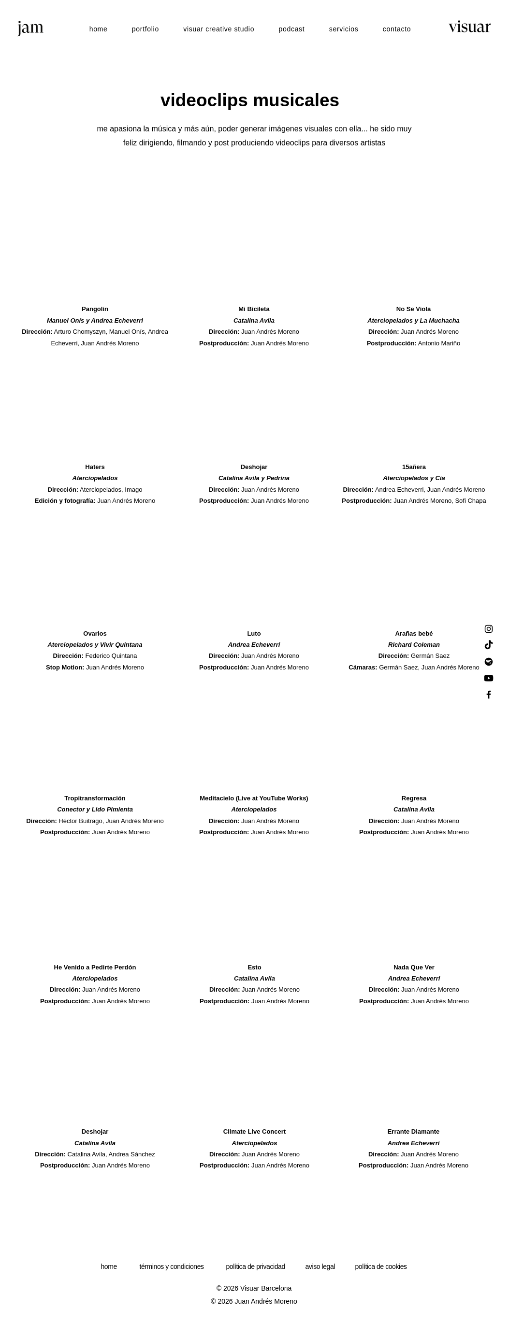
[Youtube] (488, 678)
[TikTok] (488, 645)
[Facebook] (488, 694)
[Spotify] (488, 661)
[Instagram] (488, 629)
